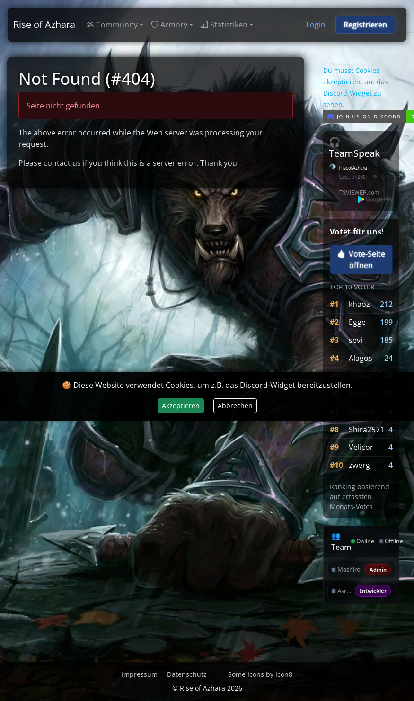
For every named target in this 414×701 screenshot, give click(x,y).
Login (316, 24)
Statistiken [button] (224, 24)
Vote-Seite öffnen (361, 259)
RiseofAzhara (353, 168)
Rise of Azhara (44, 24)
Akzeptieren (181, 405)
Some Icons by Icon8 (260, 674)
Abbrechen (235, 405)
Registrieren (365, 24)
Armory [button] (169, 24)
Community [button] (112, 24)
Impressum (140, 674)
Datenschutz (187, 674)
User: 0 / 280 (352, 177)
